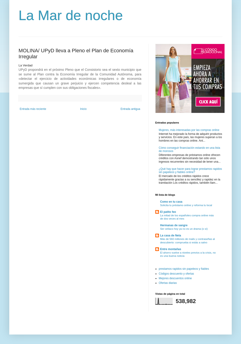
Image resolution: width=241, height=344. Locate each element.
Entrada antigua (130, 109)
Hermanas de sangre (173, 225)
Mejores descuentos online (175, 278)
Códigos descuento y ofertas (176, 273)
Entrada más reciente (33, 109)
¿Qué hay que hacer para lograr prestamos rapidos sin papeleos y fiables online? (190, 170)
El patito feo (168, 212)
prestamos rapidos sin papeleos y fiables (184, 268)
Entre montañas (170, 249)
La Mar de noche (71, 15)
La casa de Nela (170, 235)
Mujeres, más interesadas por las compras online (189, 130)
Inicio (83, 109)
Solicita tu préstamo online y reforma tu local (186, 205)
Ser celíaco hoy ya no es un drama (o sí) (184, 228)
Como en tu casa (171, 201)
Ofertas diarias (168, 283)
